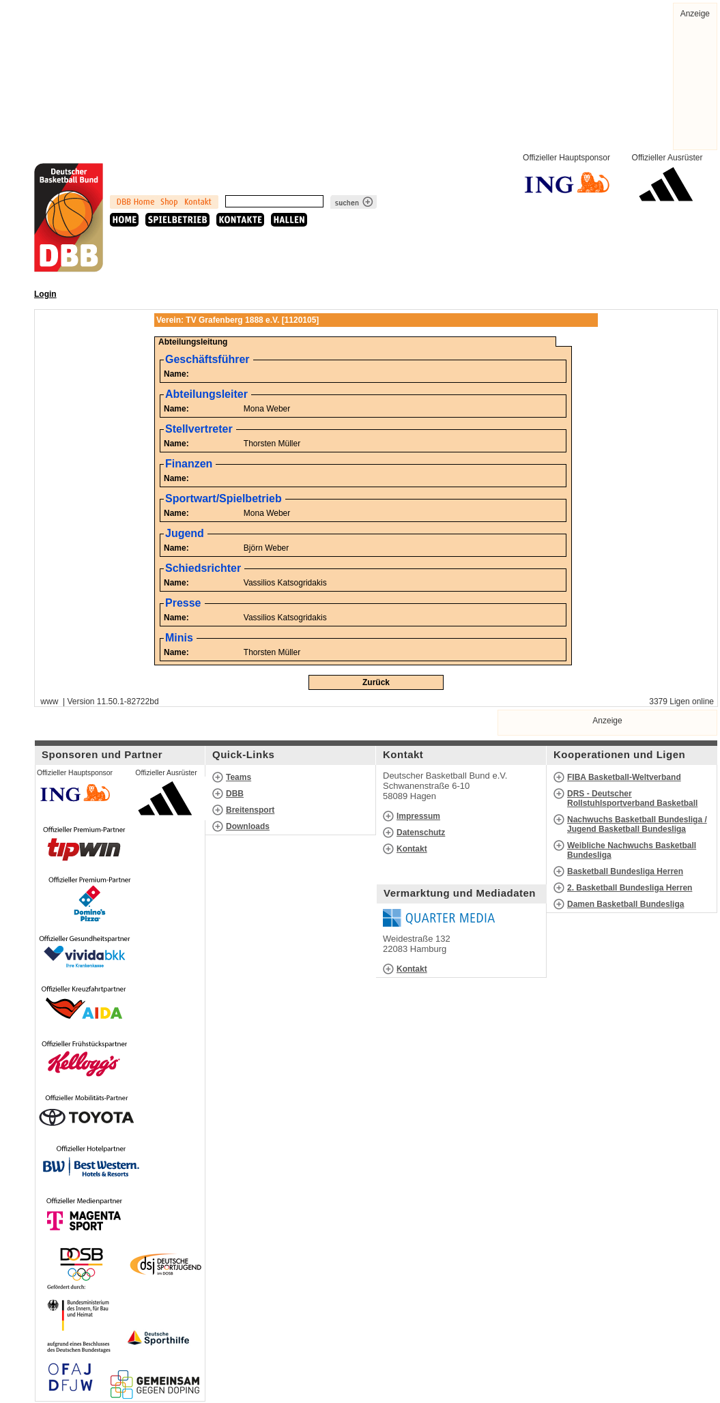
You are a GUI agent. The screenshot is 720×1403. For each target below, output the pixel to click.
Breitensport (250, 810)
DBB (235, 793)
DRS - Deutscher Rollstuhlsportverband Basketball (632, 798)
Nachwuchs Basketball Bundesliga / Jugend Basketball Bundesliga (637, 824)
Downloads (248, 826)
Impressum (418, 816)
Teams (238, 777)
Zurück (376, 682)
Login (45, 294)
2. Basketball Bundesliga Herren (629, 888)
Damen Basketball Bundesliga (625, 904)
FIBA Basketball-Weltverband (624, 777)
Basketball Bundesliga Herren (625, 871)
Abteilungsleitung (192, 342)
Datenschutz (421, 832)
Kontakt (412, 849)
